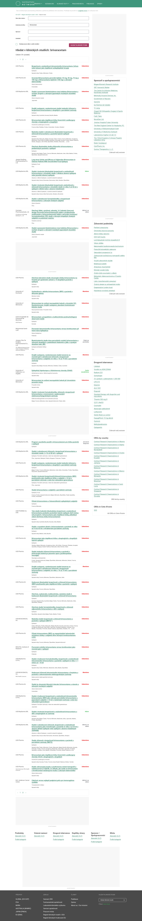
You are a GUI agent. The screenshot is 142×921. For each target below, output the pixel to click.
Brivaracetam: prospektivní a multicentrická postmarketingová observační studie (54, 318)
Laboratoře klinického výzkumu (54, 902)
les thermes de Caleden (102, 105)
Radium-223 (98, 373)
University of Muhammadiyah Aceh (106, 129)
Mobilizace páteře (100, 264)
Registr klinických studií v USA (30, 14)
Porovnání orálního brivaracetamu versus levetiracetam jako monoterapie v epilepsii (53, 648)
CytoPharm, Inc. (99, 146)
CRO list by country (118, 499)
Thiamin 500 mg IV (100, 399)
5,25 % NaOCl (98, 402)
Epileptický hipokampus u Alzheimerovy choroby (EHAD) (52, 370)
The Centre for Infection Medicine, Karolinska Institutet (106, 91)
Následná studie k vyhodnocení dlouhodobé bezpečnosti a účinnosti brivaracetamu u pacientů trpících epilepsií (52, 133)
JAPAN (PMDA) (21, 909)
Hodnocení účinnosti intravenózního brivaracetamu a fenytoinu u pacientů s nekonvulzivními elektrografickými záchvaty (55, 673)
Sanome (97, 102)
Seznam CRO (73, 4)
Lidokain (97, 366)
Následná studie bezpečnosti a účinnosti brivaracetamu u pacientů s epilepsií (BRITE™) (52, 620)
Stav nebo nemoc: (20, 18)
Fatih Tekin (98, 116)
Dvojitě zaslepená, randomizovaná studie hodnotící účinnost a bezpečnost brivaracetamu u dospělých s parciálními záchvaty (54, 109)
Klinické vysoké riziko (101, 270)
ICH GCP (18, 14)
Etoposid (97, 391)
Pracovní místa (102, 4)
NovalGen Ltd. (99, 119)
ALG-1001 (97, 388)
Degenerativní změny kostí (103, 287)
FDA (17, 899)
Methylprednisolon (100, 424)
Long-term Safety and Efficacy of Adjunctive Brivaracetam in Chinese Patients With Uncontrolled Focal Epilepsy (53, 161)
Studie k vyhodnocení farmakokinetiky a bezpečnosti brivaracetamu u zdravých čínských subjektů (51, 200)
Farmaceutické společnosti (52, 899)
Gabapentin (98, 427)
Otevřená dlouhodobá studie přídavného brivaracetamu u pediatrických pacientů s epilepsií (52, 147)
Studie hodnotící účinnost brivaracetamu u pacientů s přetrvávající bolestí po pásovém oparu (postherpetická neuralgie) (51, 553)
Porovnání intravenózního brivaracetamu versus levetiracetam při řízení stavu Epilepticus (55, 330)
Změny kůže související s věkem (105, 273)
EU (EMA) (19, 912)
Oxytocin (97, 421)
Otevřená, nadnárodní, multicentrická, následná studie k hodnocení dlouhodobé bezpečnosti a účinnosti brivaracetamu (54, 595)
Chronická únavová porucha (104, 231)
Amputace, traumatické (102, 267)
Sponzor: (18, 31)
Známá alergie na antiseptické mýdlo (107, 284)
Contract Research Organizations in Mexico (109, 471)
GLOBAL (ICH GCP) (22, 896)
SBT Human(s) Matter (101, 87)
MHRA (18, 902)
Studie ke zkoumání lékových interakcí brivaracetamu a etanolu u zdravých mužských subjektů (55, 685)
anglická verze (82, 10)
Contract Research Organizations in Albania (109, 442)
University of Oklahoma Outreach (105, 132)
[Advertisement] (52, 256)
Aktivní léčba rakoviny (101, 234)
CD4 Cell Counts (99, 237)
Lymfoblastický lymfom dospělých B (107, 240)
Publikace (114, 4)
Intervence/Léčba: (20, 25)
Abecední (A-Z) (20, 833)
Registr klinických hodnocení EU (54, 915)
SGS (95, 510)
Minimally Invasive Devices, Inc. (105, 96)
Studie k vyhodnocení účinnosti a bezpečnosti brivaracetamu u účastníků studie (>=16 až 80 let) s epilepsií (54, 452)
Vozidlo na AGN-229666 (102, 369)
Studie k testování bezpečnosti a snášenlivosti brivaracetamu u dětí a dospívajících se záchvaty (54, 713)
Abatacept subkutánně (102, 409)
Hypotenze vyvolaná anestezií (104, 291)
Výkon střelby (98, 243)
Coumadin (97, 406)
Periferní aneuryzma (101, 228)
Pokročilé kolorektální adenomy (105, 249)
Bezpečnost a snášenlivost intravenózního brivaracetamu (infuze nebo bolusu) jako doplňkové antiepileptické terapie (55, 67)
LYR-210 (97, 382)
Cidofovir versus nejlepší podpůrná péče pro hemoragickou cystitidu (53, 781)
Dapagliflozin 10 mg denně (103, 418)
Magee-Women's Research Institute (106, 84)
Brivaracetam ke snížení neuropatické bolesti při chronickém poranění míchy (53, 381)
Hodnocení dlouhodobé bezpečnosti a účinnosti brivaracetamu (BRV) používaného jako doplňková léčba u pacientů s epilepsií (54, 583)
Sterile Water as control (102, 415)
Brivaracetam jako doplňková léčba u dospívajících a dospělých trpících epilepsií (54, 539)
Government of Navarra (102, 99)
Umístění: (18, 38)
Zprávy (123, 4)
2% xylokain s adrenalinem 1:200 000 (107, 379)
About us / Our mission (79, 902)
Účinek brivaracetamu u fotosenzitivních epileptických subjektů (54, 501)
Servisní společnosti (50, 905)
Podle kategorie (20, 836)
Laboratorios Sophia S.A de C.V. (105, 135)
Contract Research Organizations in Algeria (109, 445)
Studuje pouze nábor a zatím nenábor (27, 44)
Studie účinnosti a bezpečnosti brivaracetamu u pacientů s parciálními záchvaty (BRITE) (53, 741)
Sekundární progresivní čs (103, 252)
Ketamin (97, 385)
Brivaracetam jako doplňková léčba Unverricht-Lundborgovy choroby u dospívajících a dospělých (53, 121)
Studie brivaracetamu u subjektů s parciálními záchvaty (52, 490)
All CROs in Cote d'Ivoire (116, 513)
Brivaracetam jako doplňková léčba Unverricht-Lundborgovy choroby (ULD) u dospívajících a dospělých (53, 756)
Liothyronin (98, 412)
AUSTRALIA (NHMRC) (23, 905)
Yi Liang (97, 108)
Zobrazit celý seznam (117, 152)
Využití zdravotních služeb (103, 261)
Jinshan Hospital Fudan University (106, 122)
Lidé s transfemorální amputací (105, 281)
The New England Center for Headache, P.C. (109, 126)
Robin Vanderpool (100, 143)
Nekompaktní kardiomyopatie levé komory (109, 246)
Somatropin (98, 376)
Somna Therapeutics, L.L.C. (103, 149)
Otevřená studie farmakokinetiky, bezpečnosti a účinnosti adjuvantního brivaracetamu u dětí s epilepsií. (52, 608)
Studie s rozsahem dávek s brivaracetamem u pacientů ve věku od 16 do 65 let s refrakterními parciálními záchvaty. (54, 528)
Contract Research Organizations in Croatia (109, 453)
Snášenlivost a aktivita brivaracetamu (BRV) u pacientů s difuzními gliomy (52, 292)
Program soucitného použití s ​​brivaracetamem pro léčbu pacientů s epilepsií (55, 443)
